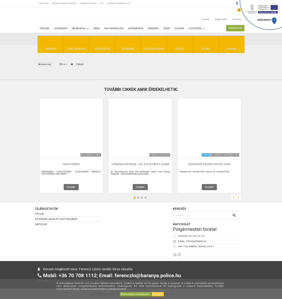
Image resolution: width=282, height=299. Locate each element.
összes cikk (45, 64)
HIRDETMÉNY (71, 164)
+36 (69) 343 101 (196, 236)
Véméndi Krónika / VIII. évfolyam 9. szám (140, 164)
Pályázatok (80, 28)
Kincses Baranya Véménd (64, 3)
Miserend (153, 28)
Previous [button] (233, 197)
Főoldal (45, 28)
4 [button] (145, 197)
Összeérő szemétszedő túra (209, 164)
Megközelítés (221, 15)
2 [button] (138, 197)
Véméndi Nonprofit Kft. (119, 3)
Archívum (44, 3)
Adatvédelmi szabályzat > (135, 294)
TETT (101, 3)
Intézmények (135, 28)
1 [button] (135, 197)
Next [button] (238, 197)
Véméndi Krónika (88, 3)
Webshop (235, 28)
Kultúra (179, 28)
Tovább (71, 187)
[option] (71, 145)
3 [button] (142, 197)
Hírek (96, 28)
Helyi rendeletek (114, 28)
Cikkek (80, 64)
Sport (166, 28)
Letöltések (197, 28)
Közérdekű (60, 28)
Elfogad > (157, 294)
